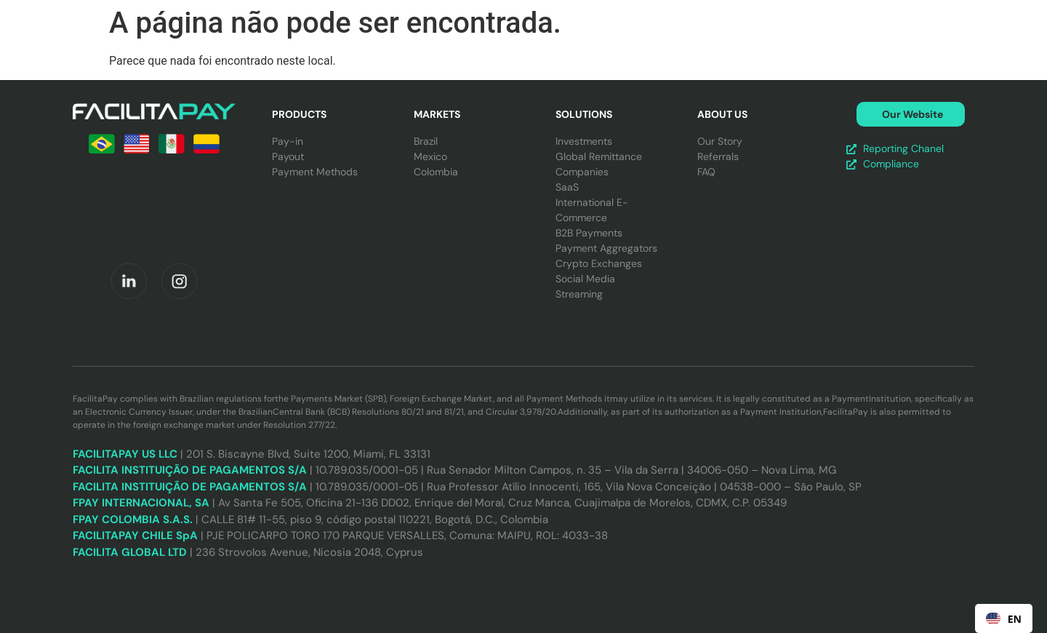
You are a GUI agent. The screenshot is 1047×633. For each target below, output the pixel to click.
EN (1004, 619)
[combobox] (1003, 618)
